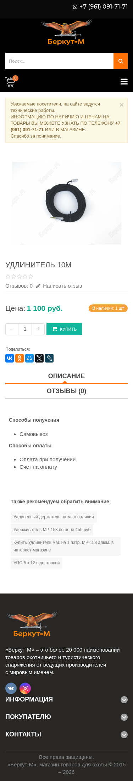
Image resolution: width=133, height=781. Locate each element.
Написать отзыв (59, 286)
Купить (64, 329)
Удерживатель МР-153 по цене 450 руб (51, 529)
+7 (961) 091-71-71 (103, 7)
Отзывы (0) (67, 391)
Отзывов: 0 (19, 286)
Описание (66, 376)
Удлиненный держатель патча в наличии (53, 516)
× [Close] (122, 104)
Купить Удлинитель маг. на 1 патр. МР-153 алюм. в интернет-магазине (63, 546)
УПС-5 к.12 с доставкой (36, 562)
